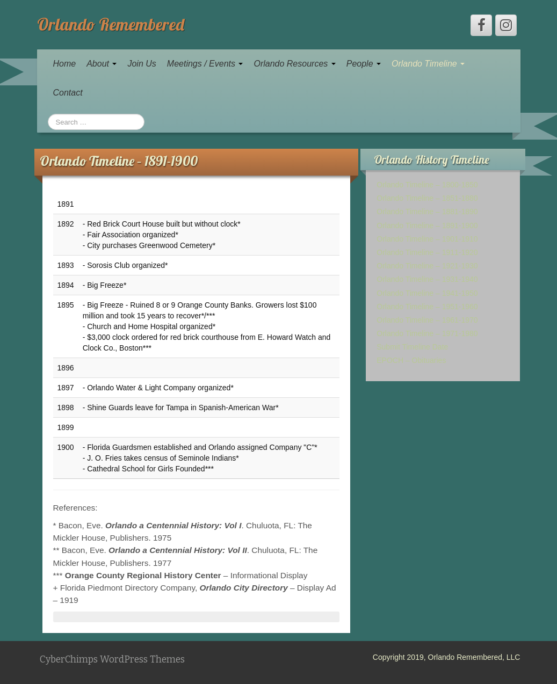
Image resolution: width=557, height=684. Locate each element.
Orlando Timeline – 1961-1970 (427, 320)
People (363, 63)
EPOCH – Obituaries (411, 360)
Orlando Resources (294, 63)
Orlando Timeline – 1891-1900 (427, 225)
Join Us (141, 63)
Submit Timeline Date (412, 347)
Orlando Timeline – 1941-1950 (427, 293)
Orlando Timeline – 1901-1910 (427, 239)
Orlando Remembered (110, 24)
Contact (68, 92)
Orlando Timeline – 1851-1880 (427, 198)
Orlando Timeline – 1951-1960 (427, 306)
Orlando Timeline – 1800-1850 (427, 184)
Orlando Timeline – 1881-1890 (427, 211)
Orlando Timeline (428, 63)
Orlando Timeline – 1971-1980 (427, 333)
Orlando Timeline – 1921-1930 (427, 265)
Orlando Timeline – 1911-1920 (427, 252)
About (101, 63)
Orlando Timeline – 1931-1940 (427, 279)
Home (64, 63)
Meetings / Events (205, 63)
